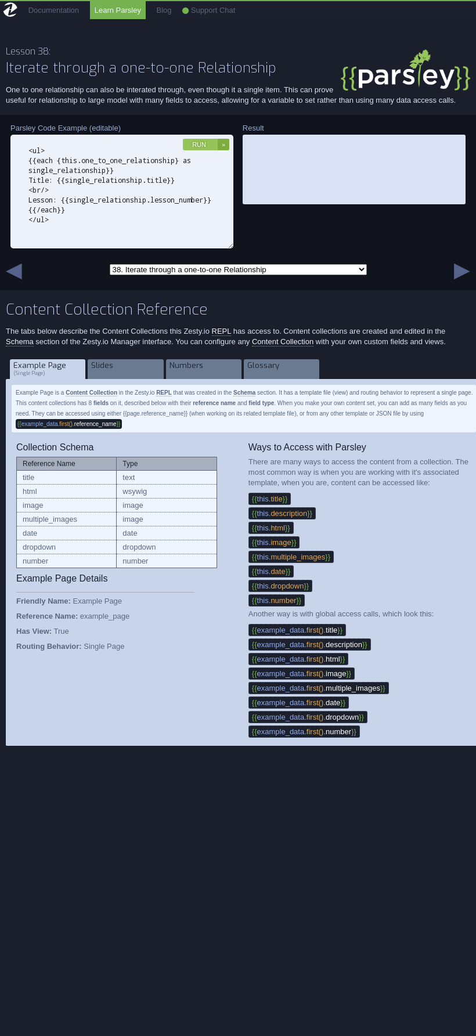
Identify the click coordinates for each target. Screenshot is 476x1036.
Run (199, 144)
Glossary (281, 369)
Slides (125, 369)
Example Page (47, 369)
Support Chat (208, 10)
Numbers (204, 369)
